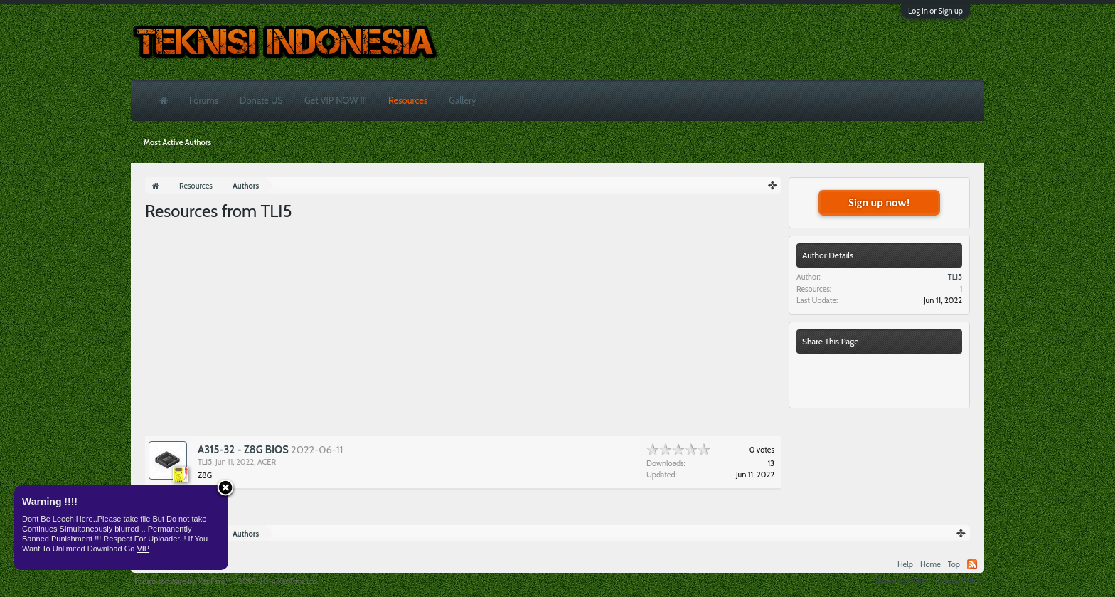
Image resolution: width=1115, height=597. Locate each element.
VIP (143, 548)
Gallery (462, 100)
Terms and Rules (902, 581)
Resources (407, 100)
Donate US (261, 100)
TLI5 (205, 462)
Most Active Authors (177, 142)
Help (905, 564)
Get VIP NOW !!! (335, 100)
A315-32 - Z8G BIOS (243, 449)
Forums (203, 100)
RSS (972, 564)
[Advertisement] (463, 329)
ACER (266, 462)
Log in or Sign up (935, 11)
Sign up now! (878, 202)
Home (930, 564)
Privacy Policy (958, 581)
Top (954, 564)
